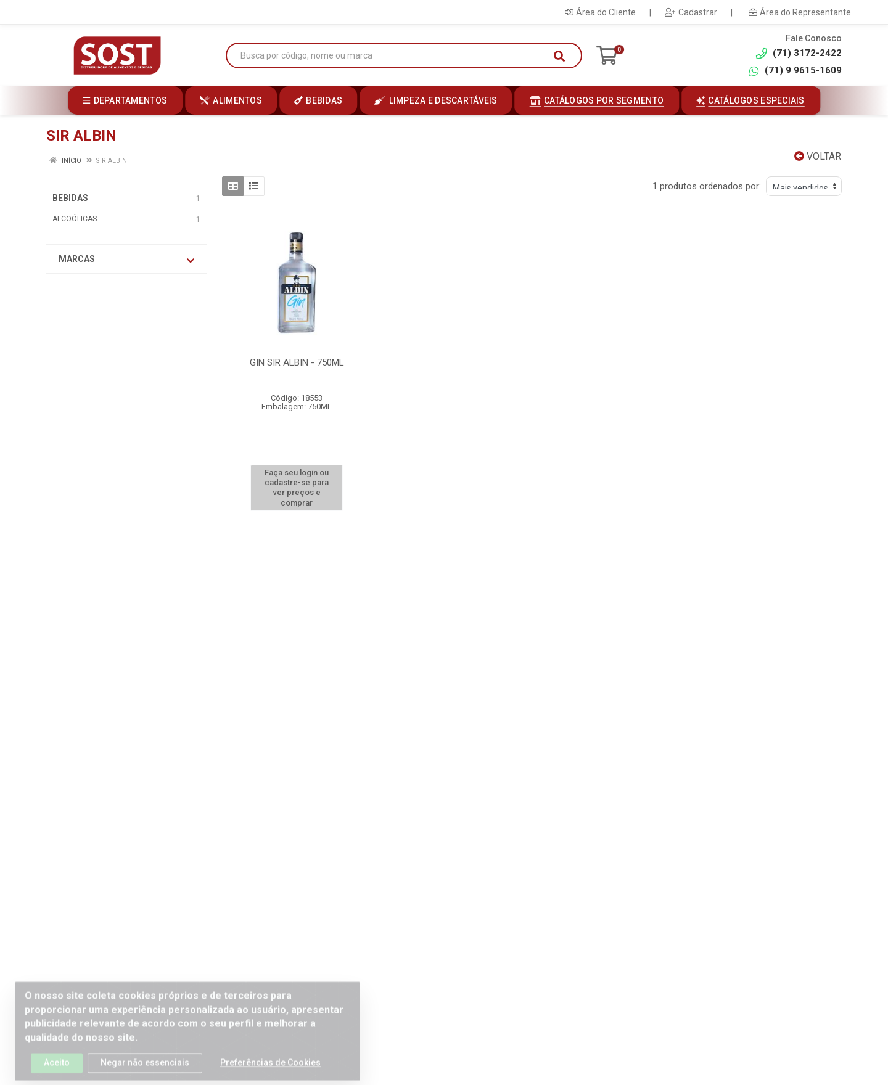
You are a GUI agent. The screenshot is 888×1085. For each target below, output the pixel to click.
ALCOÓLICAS (74, 219)
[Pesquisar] (559, 56)
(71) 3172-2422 (799, 53)
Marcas (126, 259)
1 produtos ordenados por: (706, 186)
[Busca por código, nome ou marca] (391, 55)
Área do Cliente (600, 12)
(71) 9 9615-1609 (795, 70)
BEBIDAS (70, 198)
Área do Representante (800, 12)
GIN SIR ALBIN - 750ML (297, 362)
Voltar (817, 156)
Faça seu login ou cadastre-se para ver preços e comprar (297, 487)
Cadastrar (691, 12)
